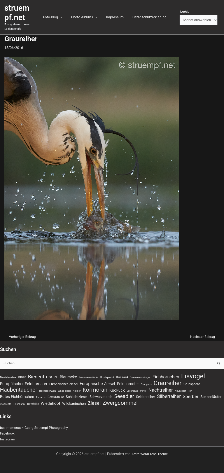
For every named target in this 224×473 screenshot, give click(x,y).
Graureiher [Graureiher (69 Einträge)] (168, 382)
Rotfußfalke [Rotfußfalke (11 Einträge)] (55, 397)
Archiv (184, 12)
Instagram (8, 439)
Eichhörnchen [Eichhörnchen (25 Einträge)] (165, 375)
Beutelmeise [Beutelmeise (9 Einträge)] (8, 376)
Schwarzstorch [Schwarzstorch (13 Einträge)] (100, 396)
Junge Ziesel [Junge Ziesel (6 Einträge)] (64, 390)
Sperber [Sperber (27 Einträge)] (190, 396)
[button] (66, 17)
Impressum (117, 17)
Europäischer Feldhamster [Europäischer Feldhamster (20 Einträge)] (23, 382)
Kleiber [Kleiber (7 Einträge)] (76, 390)
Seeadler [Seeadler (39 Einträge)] (124, 396)
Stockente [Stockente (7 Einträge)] (5, 403)
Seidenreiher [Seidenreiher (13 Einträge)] (145, 396)
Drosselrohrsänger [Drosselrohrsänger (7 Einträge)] (140, 376)
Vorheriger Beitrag (21, 337)
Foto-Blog (58, 17)
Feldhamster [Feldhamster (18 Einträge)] (128, 382)
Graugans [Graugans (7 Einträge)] (146, 383)
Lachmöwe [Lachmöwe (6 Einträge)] (132, 390)
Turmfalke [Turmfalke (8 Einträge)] (33, 403)
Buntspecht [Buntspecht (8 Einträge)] (107, 376)
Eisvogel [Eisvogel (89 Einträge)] (193, 375)
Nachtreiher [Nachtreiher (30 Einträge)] (160, 389)
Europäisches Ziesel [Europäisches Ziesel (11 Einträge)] (63, 383)
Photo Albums (88, 17)
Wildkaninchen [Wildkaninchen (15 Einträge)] (74, 403)
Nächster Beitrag (204, 337)
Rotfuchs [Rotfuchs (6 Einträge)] (41, 397)
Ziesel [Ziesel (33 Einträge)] (94, 403)
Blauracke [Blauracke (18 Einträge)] (68, 375)
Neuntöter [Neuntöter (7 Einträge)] (180, 390)
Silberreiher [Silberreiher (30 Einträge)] (169, 396)
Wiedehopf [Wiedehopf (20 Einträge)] (50, 403)
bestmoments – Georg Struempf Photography (35, 428)
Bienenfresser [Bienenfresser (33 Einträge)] (43, 375)
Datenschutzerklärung (150, 17)
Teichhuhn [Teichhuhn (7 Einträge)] (19, 403)
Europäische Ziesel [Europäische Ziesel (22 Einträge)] (97, 382)
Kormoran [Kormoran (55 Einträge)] (94, 389)
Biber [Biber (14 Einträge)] (22, 376)
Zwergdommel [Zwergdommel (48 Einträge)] (120, 403)
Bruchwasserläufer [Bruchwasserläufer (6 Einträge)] (88, 376)
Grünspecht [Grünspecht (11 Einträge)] (192, 383)
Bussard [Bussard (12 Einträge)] (122, 376)
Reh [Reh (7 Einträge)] (190, 390)
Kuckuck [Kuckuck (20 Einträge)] (117, 389)
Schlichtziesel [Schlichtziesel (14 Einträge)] (77, 396)
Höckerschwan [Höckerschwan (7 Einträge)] (47, 390)
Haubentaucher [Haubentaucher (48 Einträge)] (18, 389)
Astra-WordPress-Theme (150, 454)
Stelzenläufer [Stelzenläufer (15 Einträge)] (210, 396)
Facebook (7, 433)
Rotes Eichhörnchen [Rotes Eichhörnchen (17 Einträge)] (17, 396)
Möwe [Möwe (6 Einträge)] (143, 390)
